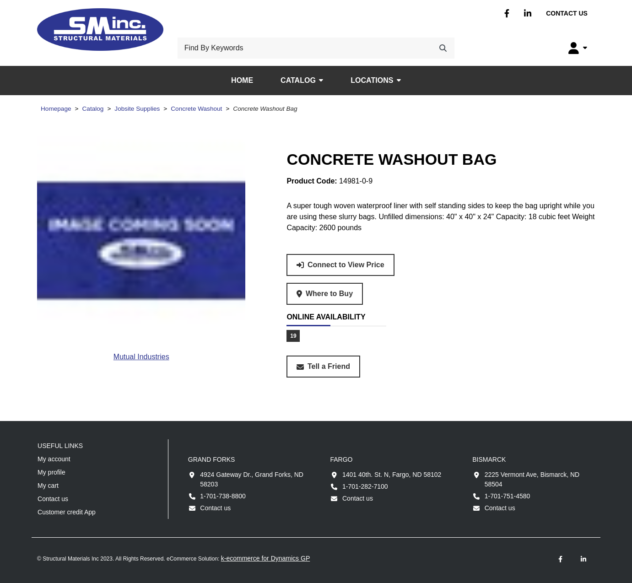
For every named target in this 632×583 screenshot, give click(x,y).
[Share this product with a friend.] (323, 367)
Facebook (507, 13)
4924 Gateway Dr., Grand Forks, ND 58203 (251, 479)
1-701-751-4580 (507, 496)
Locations (372, 80)
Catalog (298, 80)
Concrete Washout (196, 108)
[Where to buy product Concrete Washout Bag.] (324, 294)
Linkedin (528, 13)
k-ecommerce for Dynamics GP (265, 558)
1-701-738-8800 (223, 496)
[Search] (443, 48)
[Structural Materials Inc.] (100, 29)
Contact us (567, 13)
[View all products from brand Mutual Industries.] (141, 356)
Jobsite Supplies (137, 108)
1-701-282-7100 (365, 486)
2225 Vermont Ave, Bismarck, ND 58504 (532, 479)
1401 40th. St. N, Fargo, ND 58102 (391, 474)
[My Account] (578, 48)
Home (242, 80)
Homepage (56, 108)
